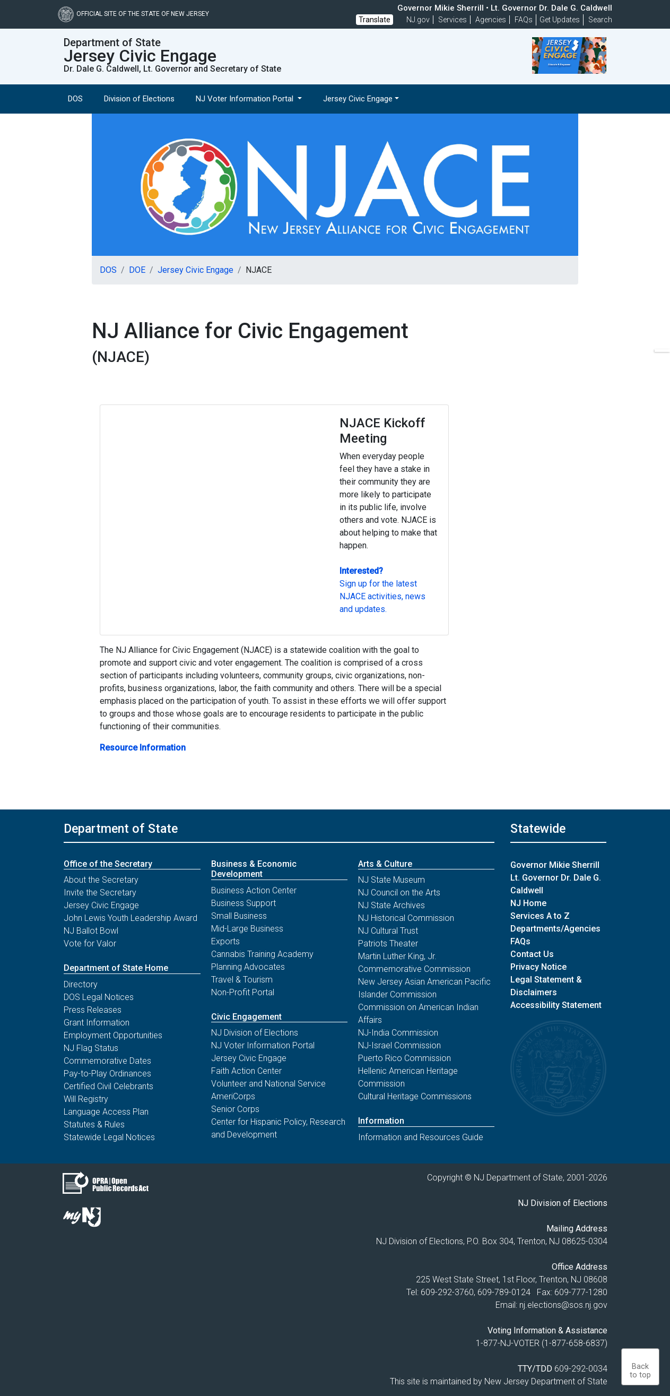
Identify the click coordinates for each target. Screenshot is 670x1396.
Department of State (121, 828)
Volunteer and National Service (268, 1084)
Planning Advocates (248, 967)
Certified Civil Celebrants (108, 1086)
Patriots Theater (388, 943)
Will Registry (86, 1099)
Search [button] (600, 19)
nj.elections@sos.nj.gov (563, 1305)
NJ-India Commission (398, 1033)
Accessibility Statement (556, 1005)
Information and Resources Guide (420, 1137)
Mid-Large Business (247, 929)
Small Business (239, 916)
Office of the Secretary (108, 864)
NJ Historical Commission (406, 918)
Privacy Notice (538, 967)
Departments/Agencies (555, 929)
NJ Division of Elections (254, 1033)
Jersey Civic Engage (195, 270)
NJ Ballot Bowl (91, 931)
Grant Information (96, 1023)
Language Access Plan (106, 1112)
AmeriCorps (233, 1096)
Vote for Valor (90, 943)
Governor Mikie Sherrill (554, 865)
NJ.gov (418, 19)
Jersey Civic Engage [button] (358, 99)
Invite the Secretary (100, 892)
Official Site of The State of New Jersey (133, 14)
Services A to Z (540, 916)
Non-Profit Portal (242, 992)
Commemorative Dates (107, 1061)
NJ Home (528, 903)
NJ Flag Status (91, 1048)
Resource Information (143, 748)
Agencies (490, 19)
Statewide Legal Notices (109, 1137)
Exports (225, 941)
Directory (81, 984)
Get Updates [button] (560, 19)
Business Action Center (254, 890)
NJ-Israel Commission (399, 1045)
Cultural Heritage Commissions (415, 1096)
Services (452, 19)
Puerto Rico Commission (404, 1058)
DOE (137, 270)
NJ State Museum (391, 880)
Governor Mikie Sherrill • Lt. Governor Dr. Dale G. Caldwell (504, 8)
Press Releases (92, 1010)
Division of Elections (139, 99)
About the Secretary (101, 880)
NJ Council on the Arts (399, 892)
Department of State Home (116, 968)
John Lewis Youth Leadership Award (130, 918)
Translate (374, 19)
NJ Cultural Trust (388, 931)
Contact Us (532, 954)
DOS (75, 99)
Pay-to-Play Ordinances (107, 1073)
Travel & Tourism (242, 980)
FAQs (520, 941)
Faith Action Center (246, 1071)
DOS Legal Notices (99, 997)
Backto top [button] (640, 1371)
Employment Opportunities (113, 1035)
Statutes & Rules (94, 1124)
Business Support (243, 903)
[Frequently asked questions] (524, 19)
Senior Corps (235, 1109)
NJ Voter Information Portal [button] (245, 99)
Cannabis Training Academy (262, 954)
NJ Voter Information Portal (263, 1045)
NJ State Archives (391, 905)
